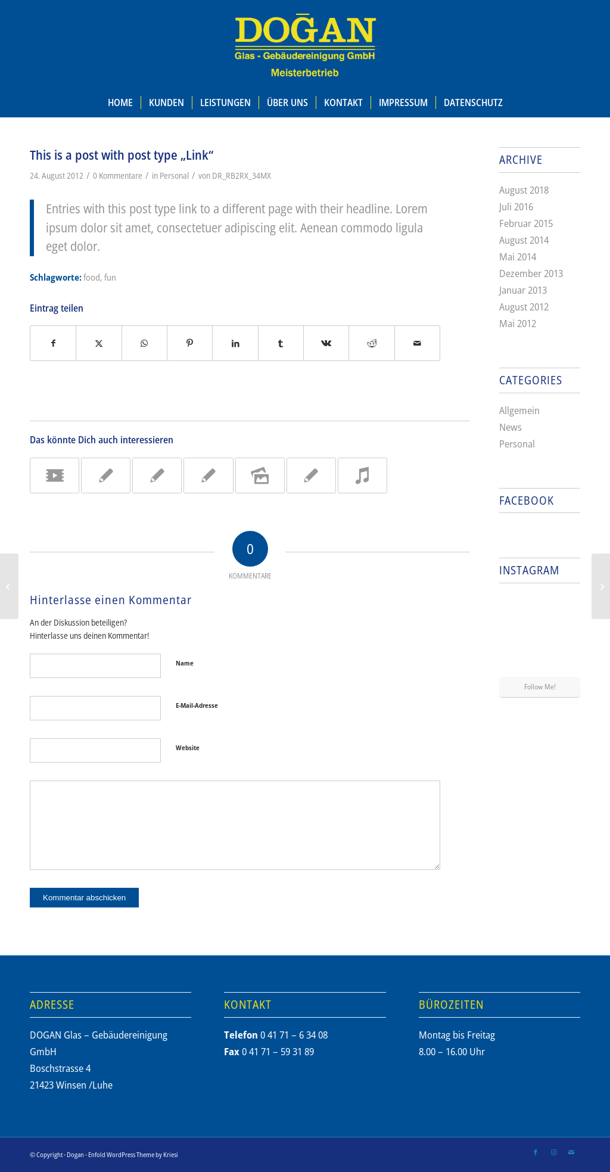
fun (110, 277)
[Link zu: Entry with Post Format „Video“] (54, 475)
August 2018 (524, 190)
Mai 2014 (517, 256)
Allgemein (519, 410)
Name (185, 662)
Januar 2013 (523, 290)
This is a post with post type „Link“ (121, 155)
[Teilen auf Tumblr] (281, 343)
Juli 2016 (516, 206)
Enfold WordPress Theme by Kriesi (133, 1154)
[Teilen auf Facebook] (53, 343)
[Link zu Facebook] (535, 1152)
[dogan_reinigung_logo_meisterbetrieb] (305, 44)
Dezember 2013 (531, 273)
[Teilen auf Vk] (326, 343)
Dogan (75, 1154)
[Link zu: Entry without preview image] (208, 475)
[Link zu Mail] (571, 1152)
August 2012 (524, 306)
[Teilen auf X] (98, 343)
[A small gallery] (601, 586)
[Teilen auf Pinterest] (189, 343)
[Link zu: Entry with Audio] (362, 475)
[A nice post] (9, 586)
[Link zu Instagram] (553, 1152)
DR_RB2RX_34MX (241, 175)
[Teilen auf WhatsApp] (144, 343)
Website (188, 747)
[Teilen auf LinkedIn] (235, 343)
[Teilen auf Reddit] (371, 343)
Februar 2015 (526, 223)
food (91, 277)
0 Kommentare (117, 175)
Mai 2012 (517, 323)
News (510, 427)
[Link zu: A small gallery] (260, 475)
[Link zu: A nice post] (157, 475)
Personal (174, 175)
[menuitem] (120, 102)
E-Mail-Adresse (197, 705)
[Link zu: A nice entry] (105, 475)
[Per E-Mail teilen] (417, 343)
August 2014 (524, 240)
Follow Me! (540, 687)
